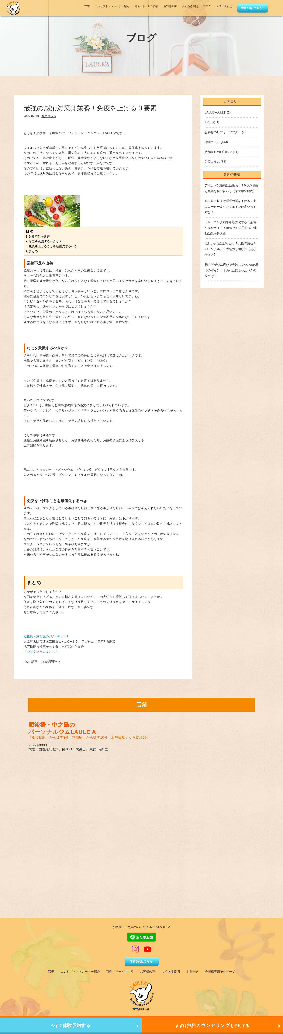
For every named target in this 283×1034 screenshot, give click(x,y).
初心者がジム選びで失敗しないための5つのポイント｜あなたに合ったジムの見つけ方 (231, 270)
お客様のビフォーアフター (223, 132)
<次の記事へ (32, 661)
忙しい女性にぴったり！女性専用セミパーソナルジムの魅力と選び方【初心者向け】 (230, 249)
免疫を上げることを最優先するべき (53, 246)
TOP (87, 6)
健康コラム (48, 116)
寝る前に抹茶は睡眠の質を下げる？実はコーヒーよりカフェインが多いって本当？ (230, 206)
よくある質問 (190, 6)
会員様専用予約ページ (220, 971)
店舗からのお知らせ (218, 151)
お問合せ (192, 971)
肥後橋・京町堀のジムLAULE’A (46, 636)
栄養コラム (212, 161)
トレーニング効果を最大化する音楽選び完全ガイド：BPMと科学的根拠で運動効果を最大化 (231, 228)
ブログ (207, 6)
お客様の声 (170, 6)
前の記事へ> (51, 661)
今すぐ (71, 1025)
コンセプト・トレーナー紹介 (112, 6)
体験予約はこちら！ (252, 8)
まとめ (33, 251)
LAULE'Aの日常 (215, 112)
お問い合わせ (224, 6)
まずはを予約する (212, 1025)
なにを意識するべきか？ (45, 241)
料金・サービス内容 (146, 6)
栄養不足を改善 (39, 236)
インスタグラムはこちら (41, 651)
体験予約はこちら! (141, 961)
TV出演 (210, 122)
